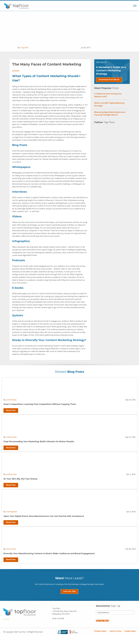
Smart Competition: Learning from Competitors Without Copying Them (39, 404)
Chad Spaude (11, 511)
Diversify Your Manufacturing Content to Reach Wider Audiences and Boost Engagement (49, 553)
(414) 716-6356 (58, 618)
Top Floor (25, 47)
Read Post (11, 410)
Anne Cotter (11, 549)
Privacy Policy (100, 631)
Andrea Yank (11, 437)
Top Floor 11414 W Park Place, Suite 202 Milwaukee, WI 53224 (64, 611)
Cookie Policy (130, 631)
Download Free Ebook (109, 80)
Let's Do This (69, 591)
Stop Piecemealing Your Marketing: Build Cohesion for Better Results (38, 441)
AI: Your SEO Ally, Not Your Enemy (20, 479)
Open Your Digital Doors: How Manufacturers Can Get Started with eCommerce (43, 516)
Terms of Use (115, 631)
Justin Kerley (11, 400)
